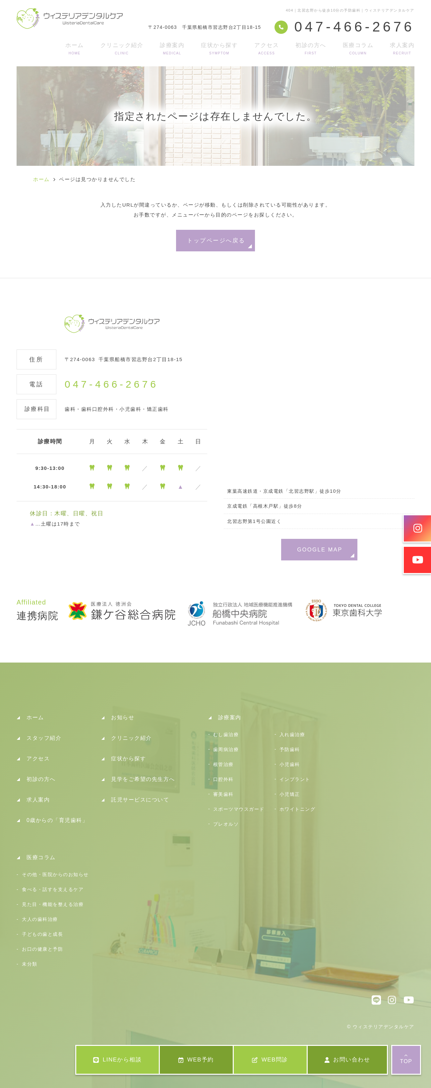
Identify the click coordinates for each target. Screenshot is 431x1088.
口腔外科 (223, 779)
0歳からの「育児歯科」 (57, 820)
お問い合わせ (347, 1059)
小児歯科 (289, 764)
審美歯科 (223, 794)
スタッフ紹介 (44, 738)
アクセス (266, 48)
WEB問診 (270, 1059)
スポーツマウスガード (239, 809)
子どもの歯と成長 (42, 934)
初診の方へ (310, 48)
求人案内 (402, 48)
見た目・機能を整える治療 (53, 904)
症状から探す (219, 48)
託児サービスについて (140, 799)
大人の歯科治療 (40, 919)
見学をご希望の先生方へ (143, 779)
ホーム (74, 48)
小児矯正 (289, 794)
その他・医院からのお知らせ (55, 874)
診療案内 (172, 48)
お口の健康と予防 (42, 949)
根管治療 (223, 764)
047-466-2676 (111, 384)
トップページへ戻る (216, 240)
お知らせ (122, 717)
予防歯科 (289, 749)
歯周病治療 (226, 749)
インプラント (294, 779)
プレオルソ (226, 824)
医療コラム (358, 48)
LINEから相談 (117, 1059)
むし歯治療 (226, 734)
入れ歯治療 (292, 734)
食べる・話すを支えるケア (53, 889)
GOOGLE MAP (319, 549)
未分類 (29, 964)
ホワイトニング (297, 809)
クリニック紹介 (122, 48)
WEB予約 (196, 1059)
